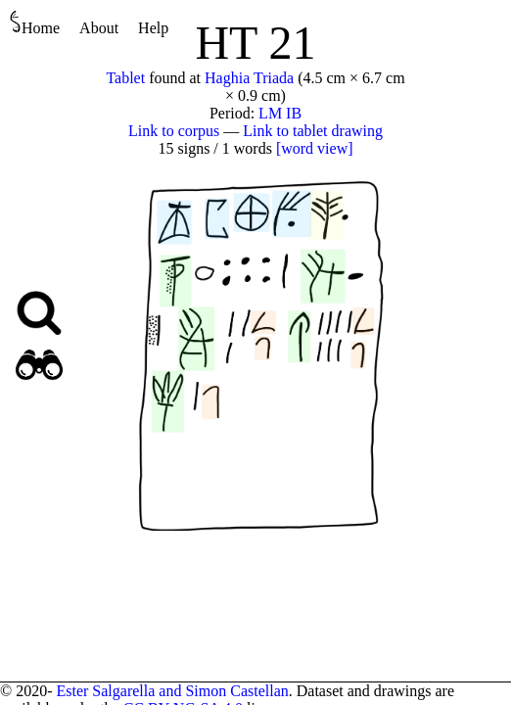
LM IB (280, 113)
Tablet (125, 78)
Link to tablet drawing (313, 130)
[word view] (314, 148)
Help (153, 28)
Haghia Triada (249, 78)
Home (35, 23)
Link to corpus (173, 130)
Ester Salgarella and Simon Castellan (172, 690)
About (98, 28)
